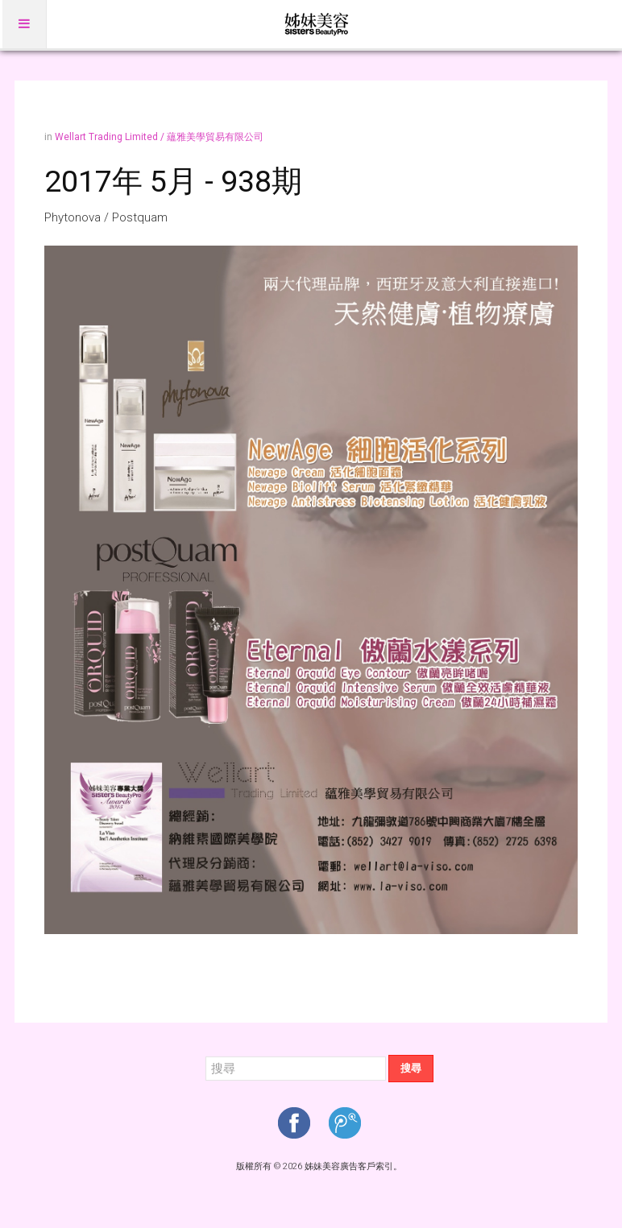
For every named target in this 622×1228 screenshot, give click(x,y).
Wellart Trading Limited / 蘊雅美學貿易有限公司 (159, 137)
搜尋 (410, 1068)
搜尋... (205, 1055)
